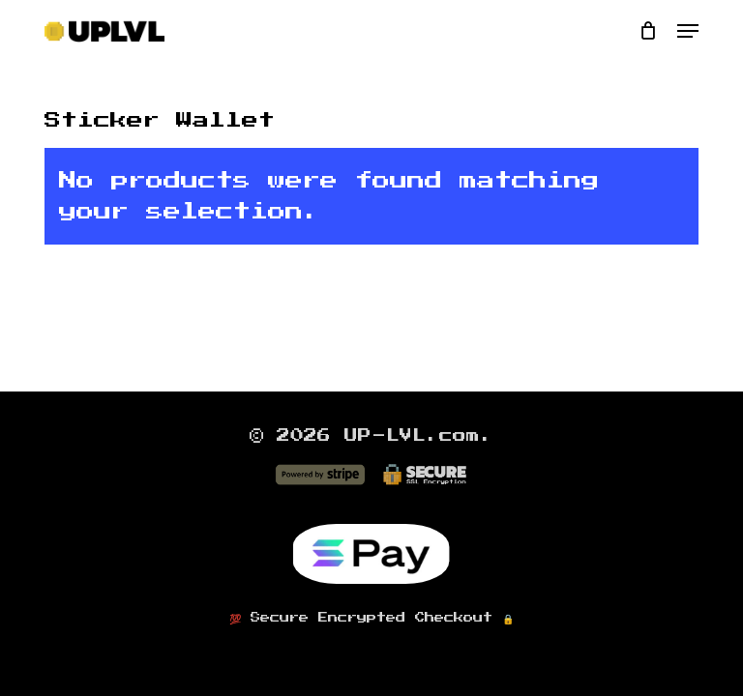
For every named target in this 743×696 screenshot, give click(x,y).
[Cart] (649, 31)
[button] (687, 31)
